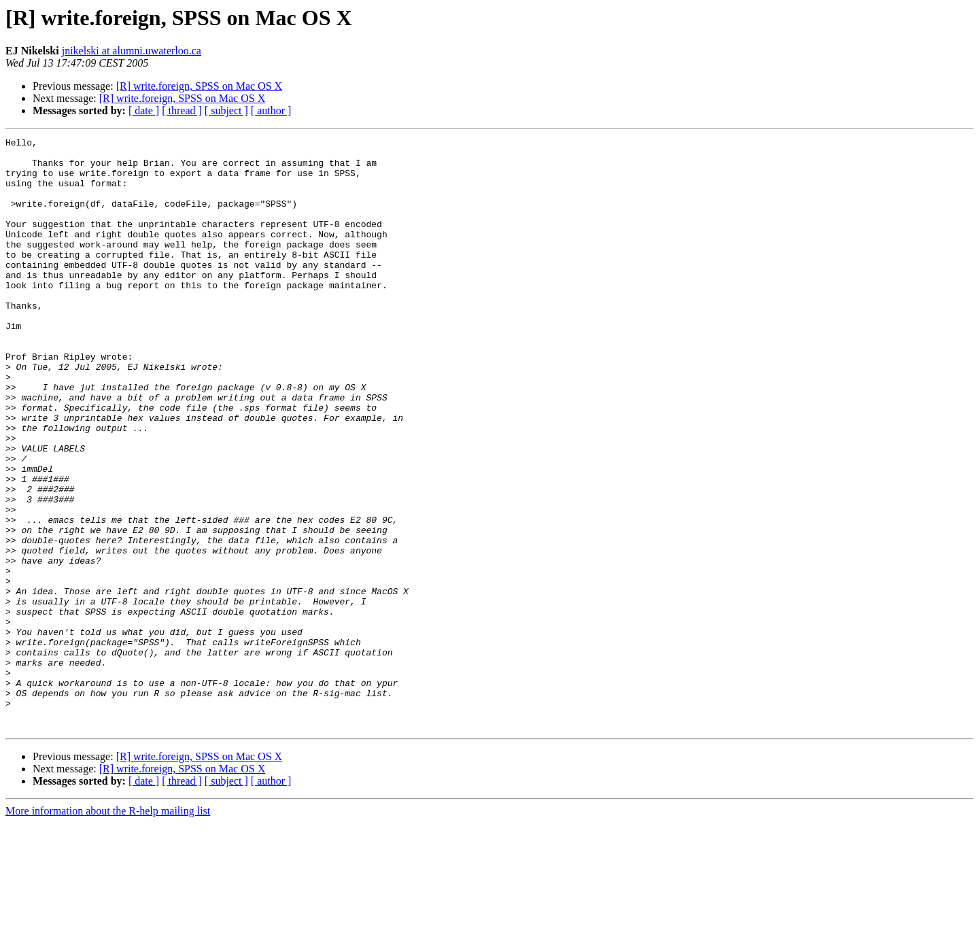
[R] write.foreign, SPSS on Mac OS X (199, 86)
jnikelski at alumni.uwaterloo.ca (131, 50)
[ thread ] (182, 110)
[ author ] (271, 110)
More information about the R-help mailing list (107, 929)
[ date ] (143, 110)
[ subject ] (226, 110)
